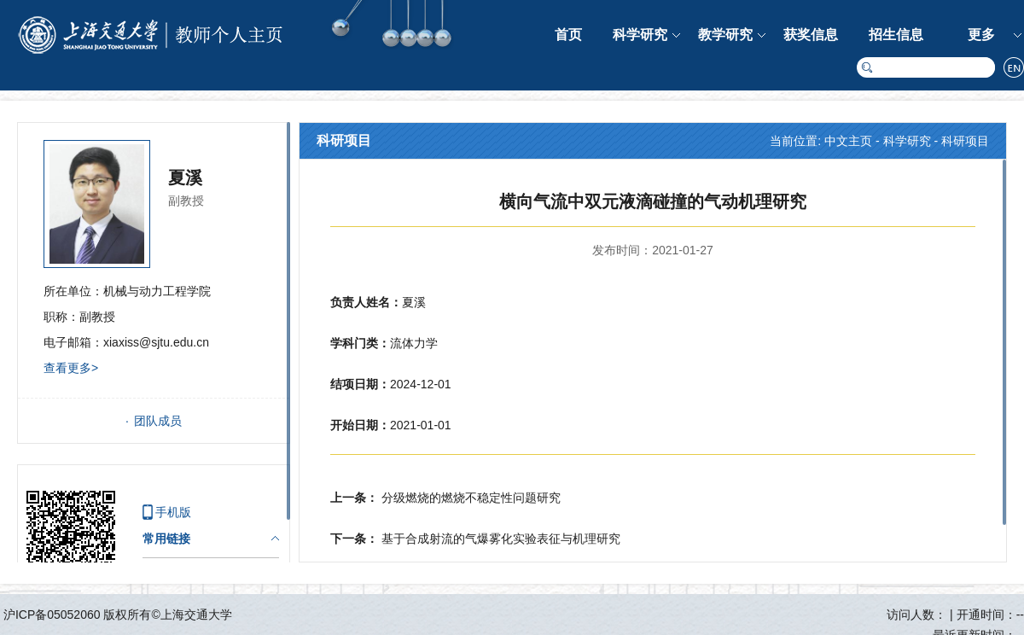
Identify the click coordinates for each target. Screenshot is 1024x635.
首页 (568, 34)
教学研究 (725, 34)
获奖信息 (810, 34)
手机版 (173, 512)
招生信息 (896, 34)
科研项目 (965, 141)
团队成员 (158, 421)
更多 (981, 34)
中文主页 (848, 141)
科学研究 (640, 34)
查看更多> (71, 368)
